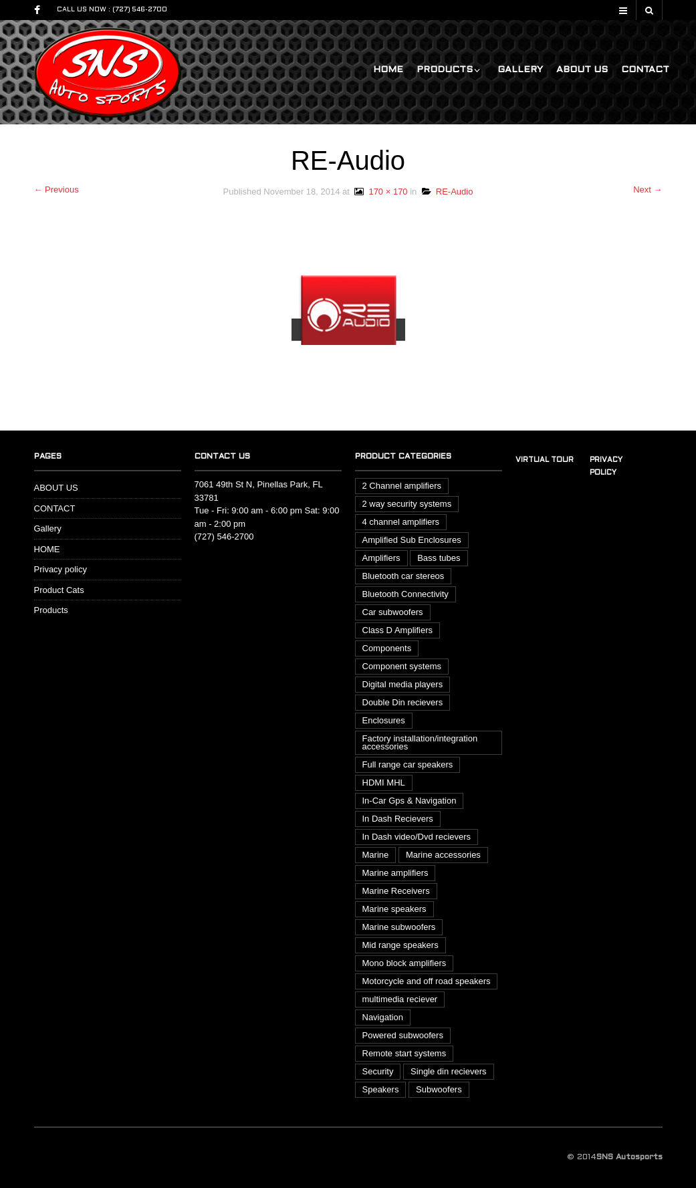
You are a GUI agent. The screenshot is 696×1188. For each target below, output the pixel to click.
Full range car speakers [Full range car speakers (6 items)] (407, 764)
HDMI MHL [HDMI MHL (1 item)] (383, 783)
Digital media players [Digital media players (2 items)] (402, 684)
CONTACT (645, 70)
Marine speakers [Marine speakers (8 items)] (394, 909)
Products (445, 70)
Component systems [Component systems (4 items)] (402, 666)
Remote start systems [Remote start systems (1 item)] (404, 1053)
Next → (647, 190)
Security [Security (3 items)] (378, 1071)
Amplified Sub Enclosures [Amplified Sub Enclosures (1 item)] (411, 540)
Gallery (520, 70)
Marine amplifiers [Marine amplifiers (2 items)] (395, 873)
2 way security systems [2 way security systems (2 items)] (407, 504)
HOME (388, 70)
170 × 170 (380, 192)
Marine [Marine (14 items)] (375, 855)
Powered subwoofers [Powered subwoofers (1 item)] (402, 1035)
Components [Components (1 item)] (387, 648)
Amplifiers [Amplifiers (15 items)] (381, 558)
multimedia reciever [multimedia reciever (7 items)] (400, 999)
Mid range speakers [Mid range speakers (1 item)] (400, 945)
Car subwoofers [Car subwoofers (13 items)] (392, 612)
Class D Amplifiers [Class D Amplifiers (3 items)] (397, 630)
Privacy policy (60, 569)
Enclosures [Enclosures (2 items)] (383, 720)
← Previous (56, 190)
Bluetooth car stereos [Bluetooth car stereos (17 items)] (403, 576)
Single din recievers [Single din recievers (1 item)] (448, 1071)
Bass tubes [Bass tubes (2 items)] (438, 558)
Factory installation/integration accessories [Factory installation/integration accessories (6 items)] (420, 742)
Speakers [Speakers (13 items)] (380, 1089)
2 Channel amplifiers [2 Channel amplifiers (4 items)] (402, 486)
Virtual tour (544, 460)
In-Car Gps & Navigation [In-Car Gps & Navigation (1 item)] (409, 801)
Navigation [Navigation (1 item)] (382, 1017)
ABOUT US (582, 70)
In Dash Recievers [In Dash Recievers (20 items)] (397, 819)
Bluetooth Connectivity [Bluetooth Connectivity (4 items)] (405, 594)
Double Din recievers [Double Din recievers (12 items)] (402, 702)
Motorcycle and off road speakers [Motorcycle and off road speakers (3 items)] (426, 981)
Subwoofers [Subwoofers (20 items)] (439, 1089)
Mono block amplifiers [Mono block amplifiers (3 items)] (404, 963)
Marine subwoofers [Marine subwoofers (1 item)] (399, 927)
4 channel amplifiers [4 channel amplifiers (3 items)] (401, 522)
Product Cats (59, 590)
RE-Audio (447, 192)
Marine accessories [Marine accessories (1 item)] (443, 855)
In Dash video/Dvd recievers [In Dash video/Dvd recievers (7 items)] (416, 837)
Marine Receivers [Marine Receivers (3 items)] (396, 891)
